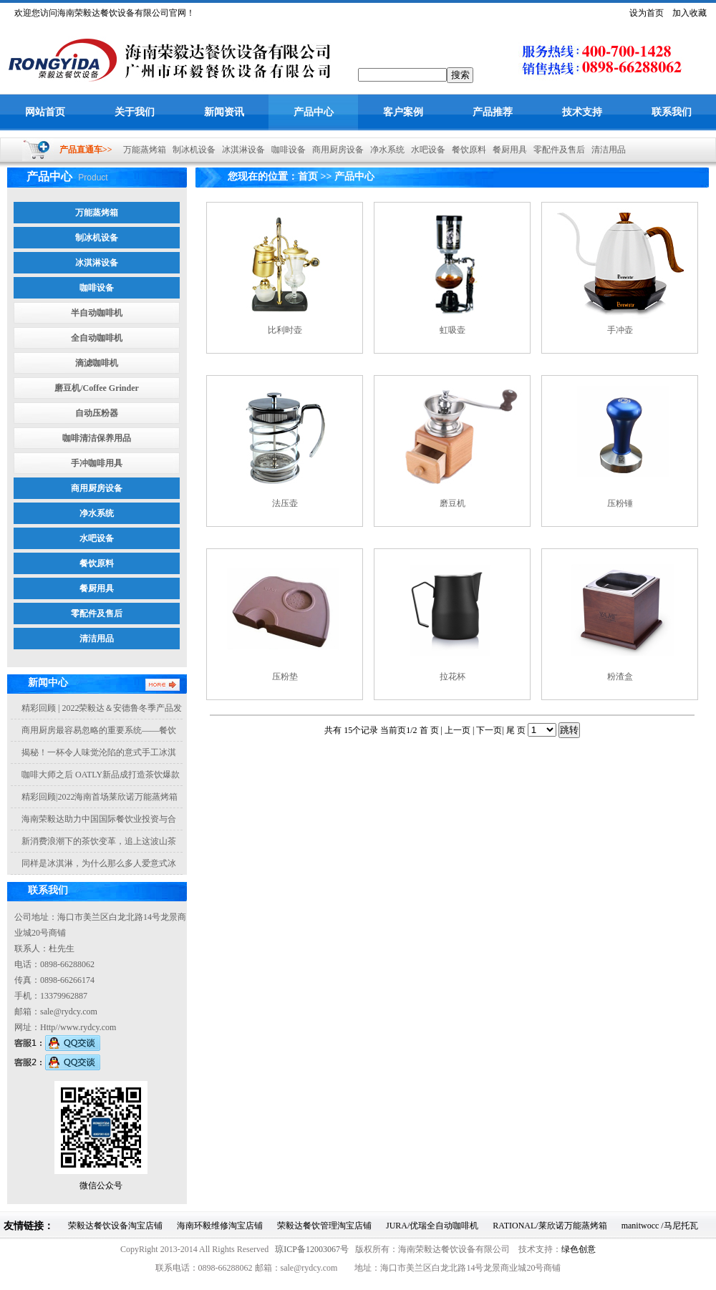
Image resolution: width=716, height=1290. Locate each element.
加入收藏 (689, 13)
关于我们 (135, 112)
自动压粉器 (96, 413)
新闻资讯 (224, 112)
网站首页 (45, 112)
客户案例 (403, 112)
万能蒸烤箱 (141, 150)
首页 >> (315, 176)
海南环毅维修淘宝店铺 (220, 1226)
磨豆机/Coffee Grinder (96, 388)
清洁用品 (605, 150)
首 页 (430, 730)
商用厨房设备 (335, 150)
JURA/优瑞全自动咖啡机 (432, 1226)
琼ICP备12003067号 (312, 1249)
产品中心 (314, 112)
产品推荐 (493, 112)
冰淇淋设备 (240, 150)
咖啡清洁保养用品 (96, 438)
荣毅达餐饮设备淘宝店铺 (115, 1226)
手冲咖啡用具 (96, 463)
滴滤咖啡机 (96, 363)
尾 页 (516, 730)
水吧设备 (425, 150)
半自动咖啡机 (96, 313)
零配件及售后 (556, 150)
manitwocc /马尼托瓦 (659, 1226)
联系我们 (672, 112)
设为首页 (646, 13)
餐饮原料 (465, 150)
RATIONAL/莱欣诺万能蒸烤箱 (549, 1226)
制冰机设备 (191, 150)
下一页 (489, 730)
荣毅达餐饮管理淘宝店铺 (324, 1226)
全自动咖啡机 (96, 338)
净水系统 (384, 150)
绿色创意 (578, 1249)
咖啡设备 (285, 150)
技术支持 (582, 112)
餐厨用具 (506, 150)
